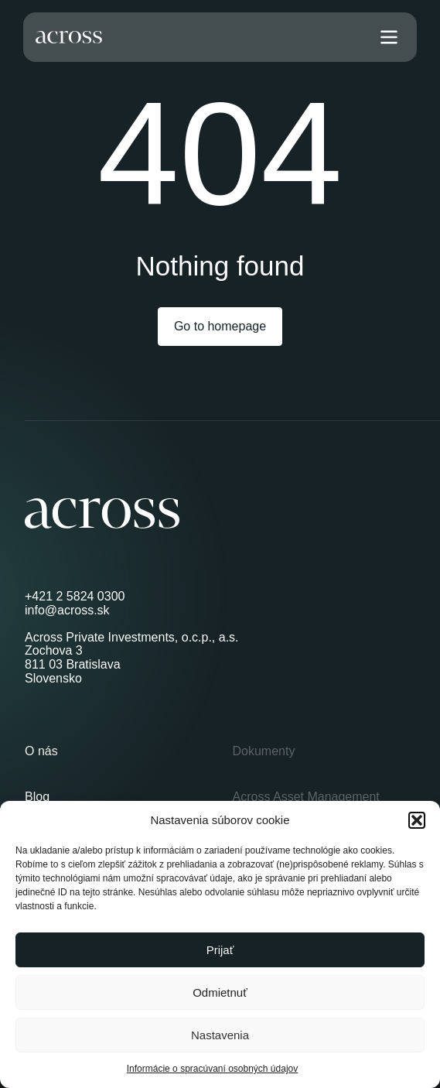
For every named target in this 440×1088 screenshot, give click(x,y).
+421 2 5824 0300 (74, 596)
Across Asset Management (306, 796)
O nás (41, 751)
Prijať (220, 949)
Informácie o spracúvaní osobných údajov (212, 1068)
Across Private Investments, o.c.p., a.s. (132, 637)
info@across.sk (67, 610)
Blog (37, 796)
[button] (417, 820)
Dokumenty (264, 751)
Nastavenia (220, 1035)
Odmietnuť (220, 992)
